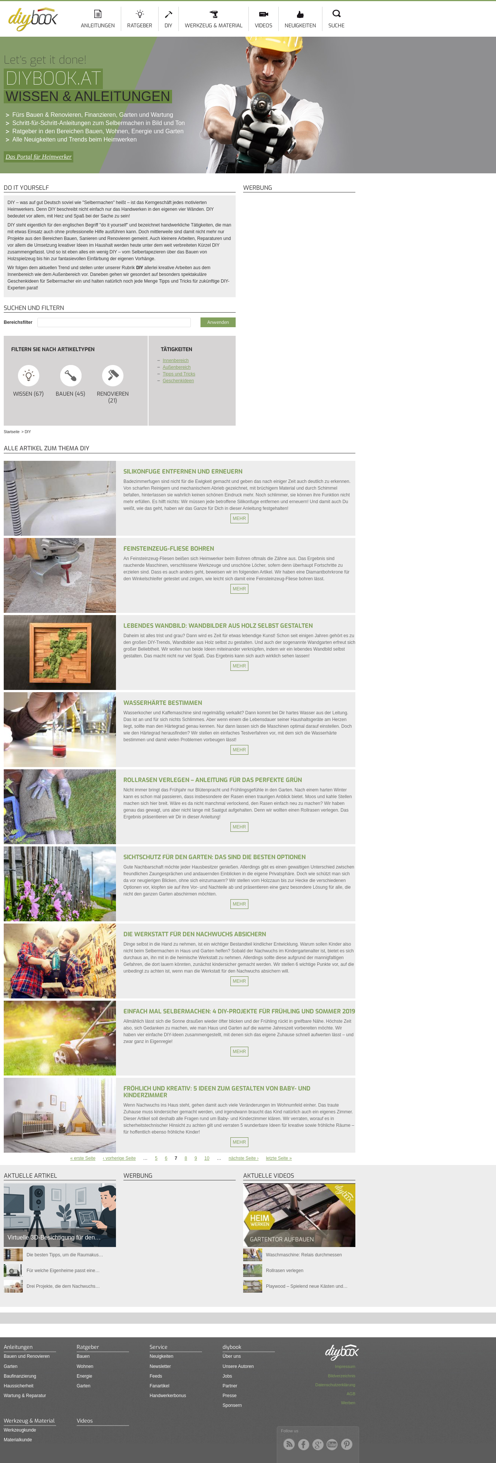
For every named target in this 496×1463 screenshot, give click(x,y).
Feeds (156, 1376)
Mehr (239, 518)
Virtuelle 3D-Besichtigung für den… (54, 1237)
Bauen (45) (71, 381)
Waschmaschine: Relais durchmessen (304, 1254)
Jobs (227, 1376)
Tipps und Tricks (179, 374)
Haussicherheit (18, 1386)
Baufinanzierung (20, 1376)
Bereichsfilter (19, 322)
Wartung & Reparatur (25, 1395)
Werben (348, 1402)
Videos (263, 25)
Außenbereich (177, 367)
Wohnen (85, 1366)
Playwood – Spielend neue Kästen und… (306, 1286)
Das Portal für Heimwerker (38, 156)
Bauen (83, 1356)
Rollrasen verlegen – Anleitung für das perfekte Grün (212, 780)
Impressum (345, 1366)
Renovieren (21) (113, 384)
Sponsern (232, 1405)
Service (159, 1347)
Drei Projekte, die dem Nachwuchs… (63, 1286)
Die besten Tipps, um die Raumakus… (65, 1254)
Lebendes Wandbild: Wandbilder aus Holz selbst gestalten (218, 626)
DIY (168, 25)
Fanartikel (159, 1386)
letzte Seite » (279, 1158)
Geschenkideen (178, 380)
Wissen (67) (28, 381)
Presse (229, 1395)
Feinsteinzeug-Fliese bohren (168, 549)
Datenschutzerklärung (335, 1385)
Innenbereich (176, 360)
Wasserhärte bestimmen (162, 703)
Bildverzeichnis (341, 1376)
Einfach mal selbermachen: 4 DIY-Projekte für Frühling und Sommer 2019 (239, 1011)
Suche (336, 25)
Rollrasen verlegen (284, 1270)
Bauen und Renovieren (27, 1356)
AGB (351, 1393)
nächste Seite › (243, 1158)
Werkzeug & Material (213, 25)
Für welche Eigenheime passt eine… (63, 1270)
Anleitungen (98, 25)
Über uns (232, 1356)
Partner (230, 1386)
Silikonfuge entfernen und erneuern (182, 471)
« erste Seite (82, 1158)
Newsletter (160, 1366)
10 (206, 1158)
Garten (11, 1366)
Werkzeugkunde (20, 1430)
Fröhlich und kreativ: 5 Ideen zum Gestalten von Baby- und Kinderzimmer (216, 1092)
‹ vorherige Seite (119, 1158)
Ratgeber (139, 25)
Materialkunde (18, 1439)
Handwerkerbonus (168, 1395)
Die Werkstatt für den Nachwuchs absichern (194, 934)
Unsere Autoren (238, 1366)
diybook (232, 1347)
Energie (84, 1376)
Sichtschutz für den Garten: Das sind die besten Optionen (214, 857)
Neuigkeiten (300, 25)
